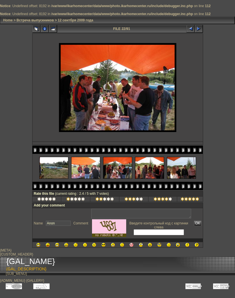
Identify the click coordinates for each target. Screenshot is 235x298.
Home (8, 20)
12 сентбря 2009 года (75, 20)
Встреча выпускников (35, 20)
